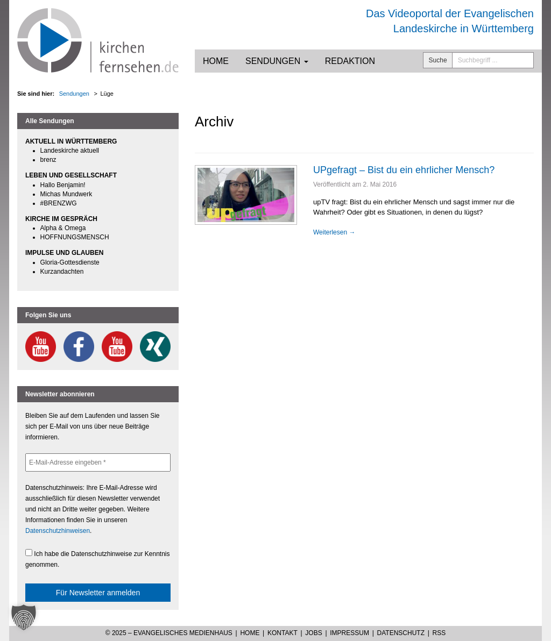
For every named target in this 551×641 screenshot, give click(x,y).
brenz (48, 159)
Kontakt (282, 633)
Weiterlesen (334, 232)
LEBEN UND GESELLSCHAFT (71, 175)
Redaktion (350, 61)
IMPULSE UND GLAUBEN (64, 253)
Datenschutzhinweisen (57, 531)
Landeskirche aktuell (69, 150)
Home (216, 61)
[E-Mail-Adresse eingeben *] (98, 462)
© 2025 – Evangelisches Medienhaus (168, 633)
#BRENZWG (58, 203)
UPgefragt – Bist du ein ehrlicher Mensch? (404, 170)
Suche (438, 60)
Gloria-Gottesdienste (70, 262)
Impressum (349, 633)
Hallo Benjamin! (63, 185)
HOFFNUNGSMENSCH (74, 237)
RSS (439, 633)
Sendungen (276, 61)
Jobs (313, 633)
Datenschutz (401, 633)
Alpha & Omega (63, 228)
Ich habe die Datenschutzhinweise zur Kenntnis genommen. (97, 558)
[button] (23, 617)
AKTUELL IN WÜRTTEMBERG (71, 141)
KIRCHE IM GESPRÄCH (61, 219)
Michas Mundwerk (66, 194)
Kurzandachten (62, 271)
